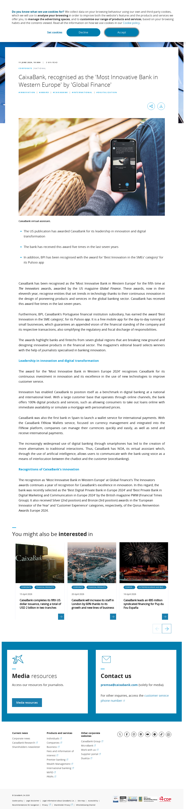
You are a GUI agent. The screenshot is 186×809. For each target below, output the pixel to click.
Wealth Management (60, 763)
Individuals (54, 738)
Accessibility (93, 801)
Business (53, 747)
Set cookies (54, 32)
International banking (60, 768)
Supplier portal (91, 754)
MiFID (51, 772)
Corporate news (21, 738)
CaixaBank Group (92, 741)
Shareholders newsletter (26, 747)
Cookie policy (131, 23)
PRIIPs (51, 776)
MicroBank (88, 745)
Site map (81, 801)
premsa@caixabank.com (119, 685)
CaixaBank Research (25, 742)
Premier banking (57, 759)
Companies (54, 742)
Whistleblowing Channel (85, 805)
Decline (83, 32)
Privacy (46, 805)
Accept (121, 32)
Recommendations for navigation (25, 805)
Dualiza (86, 758)
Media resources (27, 702)
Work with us (90, 749)
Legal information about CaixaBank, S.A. (58, 801)
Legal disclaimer (32, 801)
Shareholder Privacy (63, 805)
